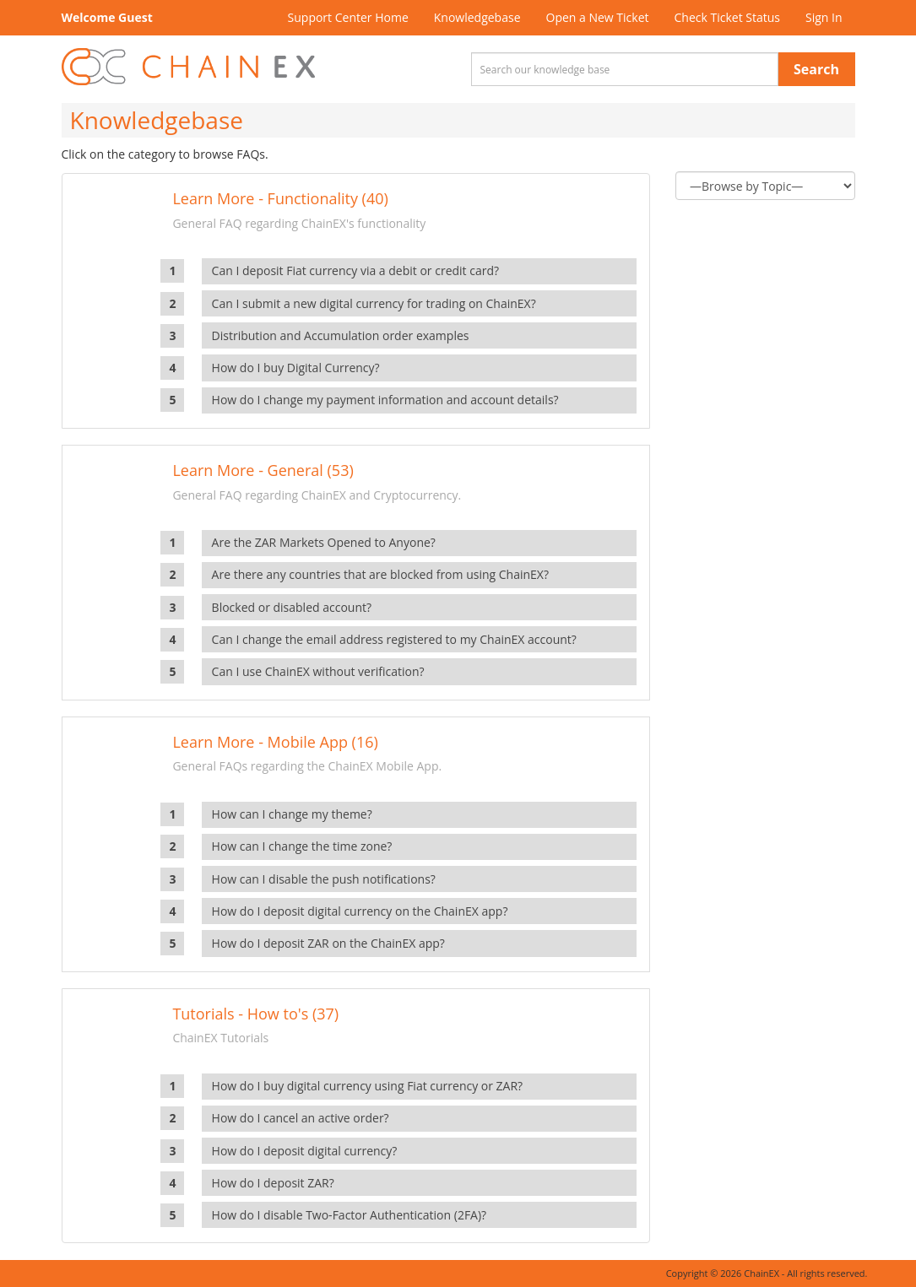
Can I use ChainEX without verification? (318, 671)
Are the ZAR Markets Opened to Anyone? (324, 542)
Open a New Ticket (597, 17)
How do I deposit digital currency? (305, 1151)
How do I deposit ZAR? (273, 1183)
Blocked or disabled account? (291, 607)
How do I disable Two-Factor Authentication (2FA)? (349, 1215)
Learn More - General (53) (262, 470)
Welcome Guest (107, 17)
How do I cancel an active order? (300, 1118)
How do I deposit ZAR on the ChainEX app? (328, 943)
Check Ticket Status (727, 17)
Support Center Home (348, 17)
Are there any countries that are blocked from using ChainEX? (380, 574)
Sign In (824, 17)
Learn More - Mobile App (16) (274, 742)
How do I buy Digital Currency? (296, 368)
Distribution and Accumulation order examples (340, 335)
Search (816, 69)
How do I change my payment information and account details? (385, 400)
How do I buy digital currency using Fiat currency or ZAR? (367, 1086)
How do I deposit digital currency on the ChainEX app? (360, 911)
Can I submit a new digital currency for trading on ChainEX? (374, 303)
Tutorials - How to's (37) (255, 1013)
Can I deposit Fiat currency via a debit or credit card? (355, 270)
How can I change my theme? (292, 814)
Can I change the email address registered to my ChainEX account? (394, 639)
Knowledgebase (477, 17)
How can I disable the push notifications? (324, 879)
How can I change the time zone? (302, 846)
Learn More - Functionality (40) (280, 198)
